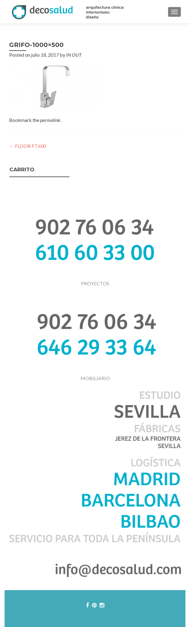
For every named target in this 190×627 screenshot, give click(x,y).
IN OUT (74, 55)
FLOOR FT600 (27, 146)
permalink (50, 120)
